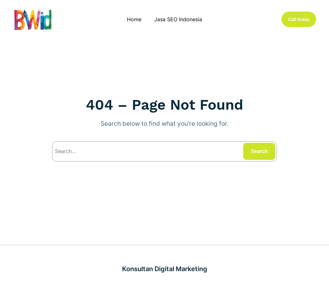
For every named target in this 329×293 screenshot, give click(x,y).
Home (134, 19)
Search (259, 151)
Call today (299, 19)
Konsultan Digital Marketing (164, 269)
